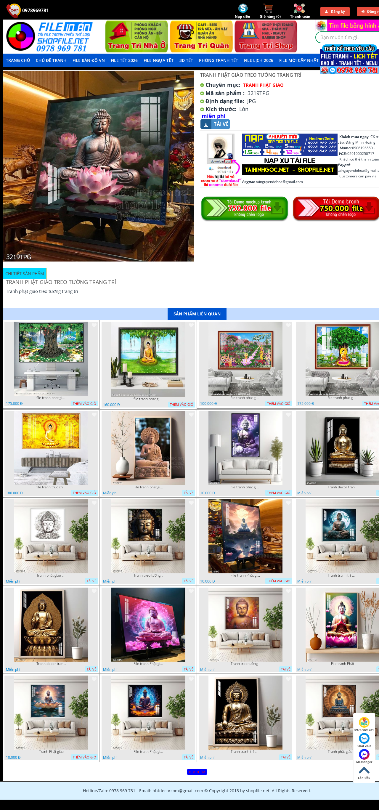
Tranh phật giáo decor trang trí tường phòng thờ (51, 575)
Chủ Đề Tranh (51, 60)
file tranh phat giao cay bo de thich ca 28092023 (342, 398)
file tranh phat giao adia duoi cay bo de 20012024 (148, 399)
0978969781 (27, 10)
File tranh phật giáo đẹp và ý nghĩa (148, 487)
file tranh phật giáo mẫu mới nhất (245, 487)
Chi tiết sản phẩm (24, 273)
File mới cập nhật (299, 60)
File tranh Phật (342, 664)
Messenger (364, 756)
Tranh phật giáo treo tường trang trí (342, 752)
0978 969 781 (364, 724)
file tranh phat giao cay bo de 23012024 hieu (51, 398)
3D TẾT (186, 60)
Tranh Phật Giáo (263, 85)
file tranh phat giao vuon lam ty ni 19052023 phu (245, 398)
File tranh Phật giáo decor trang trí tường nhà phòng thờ (245, 575)
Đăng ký (335, 11)
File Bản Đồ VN (89, 60)
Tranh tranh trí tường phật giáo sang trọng (342, 575)
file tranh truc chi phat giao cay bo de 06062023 (51, 487)
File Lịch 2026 (258, 60)
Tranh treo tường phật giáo (148, 575)
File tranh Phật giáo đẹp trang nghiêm (148, 752)
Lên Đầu (364, 772)
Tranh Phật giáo (51, 752)
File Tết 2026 (124, 60)
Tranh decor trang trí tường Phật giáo (342, 487)
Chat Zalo (364, 740)
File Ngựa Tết (159, 60)
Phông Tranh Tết (218, 60)
